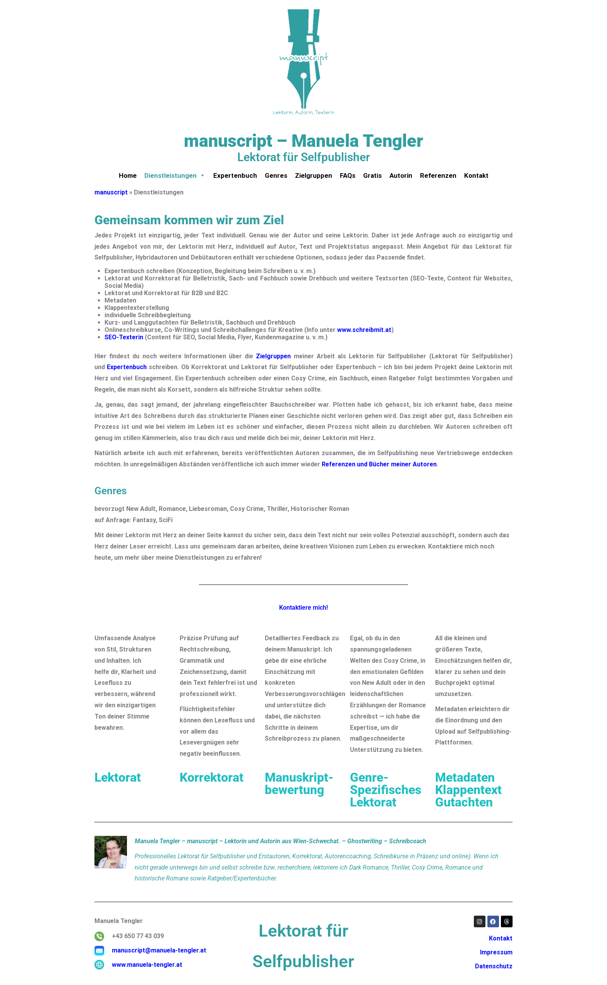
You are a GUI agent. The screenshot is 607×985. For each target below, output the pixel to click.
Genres (276, 175)
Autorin (400, 175)
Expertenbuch (235, 175)
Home (128, 175)
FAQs (347, 175)
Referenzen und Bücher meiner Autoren (379, 464)
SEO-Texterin (124, 337)
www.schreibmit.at (364, 329)
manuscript (111, 192)
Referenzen (438, 175)
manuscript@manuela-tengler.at (159, 950)
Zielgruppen (313, 175)
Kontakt (476, 175)
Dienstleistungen (175, 175)
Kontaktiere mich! (303, 607)
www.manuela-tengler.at (147, 964)
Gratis (372, 175)
